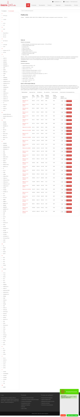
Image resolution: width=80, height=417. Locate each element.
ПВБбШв (4, 284)
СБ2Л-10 (4, 360)
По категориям (11, 11)
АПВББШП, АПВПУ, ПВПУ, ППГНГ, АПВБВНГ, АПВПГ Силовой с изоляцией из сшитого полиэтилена (44, 17)
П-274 (4, 273)
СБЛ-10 (4, 362)
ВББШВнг (5, 124)
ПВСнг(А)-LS (5, 325)
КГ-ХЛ (4, 170)
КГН (4, 193)
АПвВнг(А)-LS (5, 93)
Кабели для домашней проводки (27, 397)
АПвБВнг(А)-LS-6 (6, 83)
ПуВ (4, 342)
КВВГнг (4, 155)
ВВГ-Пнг (4, 129)
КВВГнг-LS (5, 158)
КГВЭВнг (4, 189)
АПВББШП (5, 77)
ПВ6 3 (4, 282)
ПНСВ (4, 333)
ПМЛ (4, 331)
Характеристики (32, 92)
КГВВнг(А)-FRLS (6, 180)
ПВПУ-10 (5, 315)
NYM (4, 29)
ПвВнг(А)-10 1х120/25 (26, 148)
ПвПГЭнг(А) (5, 311)
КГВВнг (4, 174)
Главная (22, 17)
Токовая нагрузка (55, 92)
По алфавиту (4, 11)
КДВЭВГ (4, 205)
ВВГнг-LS (5, 135)
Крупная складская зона (46, 399)
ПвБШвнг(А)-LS (6, 294)
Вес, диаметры (47, 92)
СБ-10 (4, 358)
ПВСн (4, 323)
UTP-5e (4, 52)
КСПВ (4, 242)
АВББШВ (5, 62)
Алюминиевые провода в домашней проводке (30, 399)
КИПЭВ (4, 211)
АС (3, 102)
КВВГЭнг (4, 162)
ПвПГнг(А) (5, 309)
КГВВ (4, 172)
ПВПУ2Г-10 (5, 319)
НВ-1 (4, 257)
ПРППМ (4, 336)
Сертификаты (39, 92)
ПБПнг (4, 276)
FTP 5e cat (5, 15)
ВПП (4, 139)
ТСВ (4, 383)
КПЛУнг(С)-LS (5, 228)
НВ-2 (4, 259)
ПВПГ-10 (4, 307)
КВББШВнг (5, 145)
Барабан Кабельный (7, 114)
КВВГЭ (4, 160)
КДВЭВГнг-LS (5, 209)
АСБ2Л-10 (5, 104)
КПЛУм (4, 226)
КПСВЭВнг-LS (5, 236)
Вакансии (23, 406)
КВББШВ (5, 143)
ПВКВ (4, 302)
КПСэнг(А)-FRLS (6, 238)
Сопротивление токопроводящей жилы (67, 92)
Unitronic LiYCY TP (6, 50)
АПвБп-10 (5, 85)
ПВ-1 (4, 278)
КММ (4, 213)
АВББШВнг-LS (6, 66)
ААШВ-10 (5, 60)
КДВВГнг (4, 201)
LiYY (4, 25)
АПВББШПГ (5, 79)
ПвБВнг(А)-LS (5, 286)
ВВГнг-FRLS (5, 133)
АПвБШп (4, 89)
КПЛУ (4, 224)
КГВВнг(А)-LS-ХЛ (6, 184)
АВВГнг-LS (5, 71)
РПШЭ (4, 354)
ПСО (4, 338)
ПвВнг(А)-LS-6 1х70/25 (26, 130)
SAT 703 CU (5, 40)
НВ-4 (4, 263)
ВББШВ (4, 122)
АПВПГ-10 (5, 95)
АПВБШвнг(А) (5, 87)
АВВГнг (4, 69)
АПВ (4, 75)
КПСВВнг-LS (5, 232)
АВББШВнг (5, 64)
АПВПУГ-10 (5, 98)
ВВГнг (4, 131)
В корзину (69, 101)
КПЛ (4, 218)
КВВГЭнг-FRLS (6, 164)
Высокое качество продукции (46, 397)
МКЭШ (4, 251)
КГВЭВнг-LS (5, 191)
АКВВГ (4, 73)
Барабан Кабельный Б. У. (8, 116)
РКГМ (4, 350)
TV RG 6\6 (5, 44)
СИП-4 (4, 367)
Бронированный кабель (25, 403)
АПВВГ (4, 91)
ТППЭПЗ (4, 375)
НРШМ (4, 265)
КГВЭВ (4, 187)
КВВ (4, 151)
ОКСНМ (4, 269)
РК (3, 348)
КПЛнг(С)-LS (5, 222)
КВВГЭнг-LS (5, 166)
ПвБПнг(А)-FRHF (6, 290)
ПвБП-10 (4, 288)
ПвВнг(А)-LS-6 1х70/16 (26, 127)
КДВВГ (4, 199)
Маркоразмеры (24, 92)
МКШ (4, 249)
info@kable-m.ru (53, 1)
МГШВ (4, 247)
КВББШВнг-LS (5, 149)
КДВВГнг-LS (5, 203)
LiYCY (4, 23)
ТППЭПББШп (5, 373)
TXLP (4, 46)
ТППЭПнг (5, 377)
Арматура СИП (6, 100)
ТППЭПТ (4, 379)
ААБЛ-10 (4, 58)
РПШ (4, 352)
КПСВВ (4, 230)
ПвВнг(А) (5, 300)
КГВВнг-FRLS (5, 176)
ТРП (4, 381)
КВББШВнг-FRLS (6, 147)
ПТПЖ (4, 340)
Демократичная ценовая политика (47, 401)
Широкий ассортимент (45, 403)
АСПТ (4, 110)
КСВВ (4, 240)
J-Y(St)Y (4, 19)
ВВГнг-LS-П (5, 137)
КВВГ (4, 153)
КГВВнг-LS (5, 178)
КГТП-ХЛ (4, 197)
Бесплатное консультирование (47, 405)
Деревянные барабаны (25, 405)
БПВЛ (4, 118)
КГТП (4, 195)
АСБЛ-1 (4, 106)
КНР (4, 215)
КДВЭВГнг (5, 207)
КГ (3, 168)
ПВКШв (4, 304)
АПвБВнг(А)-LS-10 (6, 81)
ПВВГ (4, 298)
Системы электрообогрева (26, 401)
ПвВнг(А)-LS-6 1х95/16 (26, 137)
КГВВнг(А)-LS (5, 182)
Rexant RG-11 (5, 33)
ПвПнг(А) (5, 313)
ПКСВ (4, 329)
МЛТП (4, 253)
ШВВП (4, 387)
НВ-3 (4, 261)
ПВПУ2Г (4, 317)
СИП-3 (4, 365)
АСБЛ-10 (5, 108)
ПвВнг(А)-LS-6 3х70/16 (26, 189)
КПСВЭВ (4, 234)
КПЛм (4, 220)
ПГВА (4, 327)
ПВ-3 (4, 280)
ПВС (4, 321)
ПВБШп (4, 296)
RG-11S (4, 35)
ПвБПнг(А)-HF (5, 292)
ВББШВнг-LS (5, 126)
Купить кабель (24, 408)
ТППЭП (4, 371)
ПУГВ (4, 344)
